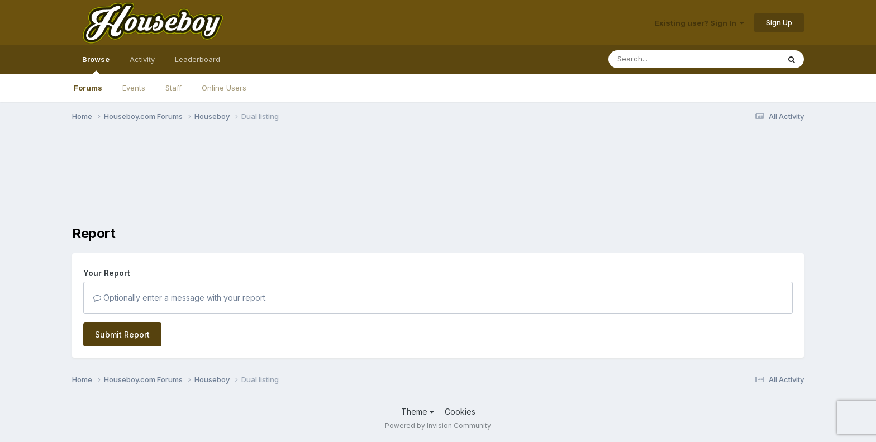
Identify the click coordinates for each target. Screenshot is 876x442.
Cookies (460, 411)
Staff (173, 87)
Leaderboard (197, 59)
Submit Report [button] (122, 334)
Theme (417, 411)
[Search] (663, 59)
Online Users (224, 87)
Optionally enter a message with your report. (180, 297)
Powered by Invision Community (438, 425)
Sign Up (779, 22)
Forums (88, 87)
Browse (96, 64)
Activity (142, 59)
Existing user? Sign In (699, 22)
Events (133, 87)
